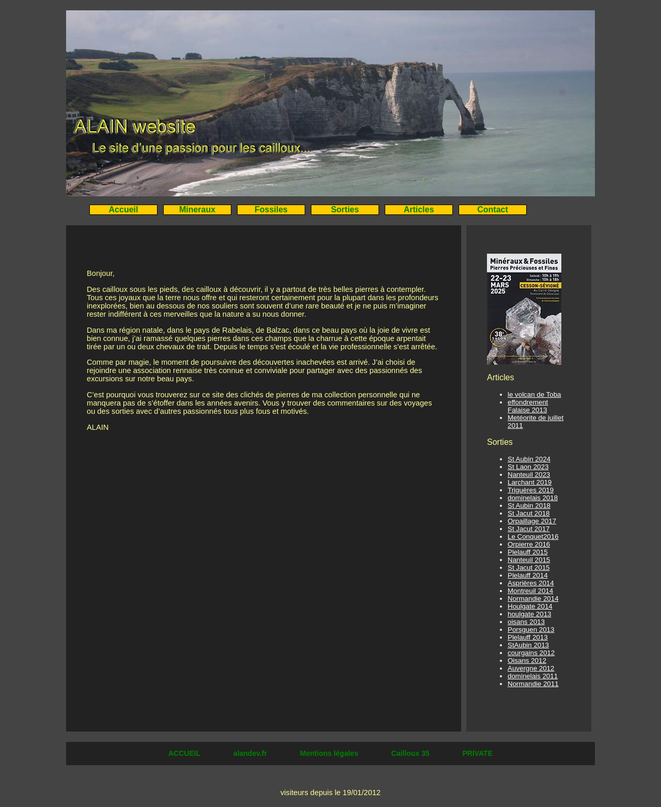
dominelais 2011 (533, 676)
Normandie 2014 (533, 598)
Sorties (345, 209)
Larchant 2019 (530, 482)
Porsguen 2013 (531, 629)
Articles (419, 209)
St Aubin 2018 (529, 505)
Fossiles (271, 209)
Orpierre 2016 (529, 544)
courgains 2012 (531, 653)
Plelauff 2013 (528, 637)
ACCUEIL (185, 753)
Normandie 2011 (533, 684)
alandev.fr (251, 753)
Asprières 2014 (531, 583)
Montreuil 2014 (530, 591)
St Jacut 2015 (529, 567)
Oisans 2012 (527, 660)
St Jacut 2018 (529, 513)
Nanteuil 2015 (529, 560)
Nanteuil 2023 (529, 474)
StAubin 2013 (528, 645)
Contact (492, 209)
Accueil (123, 209)
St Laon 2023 (528, 467)
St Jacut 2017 (529, 529)
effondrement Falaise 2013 (528, 406)
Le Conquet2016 (533, 536)
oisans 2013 (526, 622)
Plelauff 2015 (528, 552)
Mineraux (197, 209)
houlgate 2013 (530, 614)
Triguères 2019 (531, 490)
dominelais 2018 (533, 498)
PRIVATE (477, 753)
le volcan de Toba (534, 394)
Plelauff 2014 (528, 575)
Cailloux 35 (411, 753)
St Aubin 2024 (529, 459)
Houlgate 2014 (530, 606)
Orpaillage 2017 (532, 521)
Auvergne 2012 (531, 668)
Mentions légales (330, 753)
